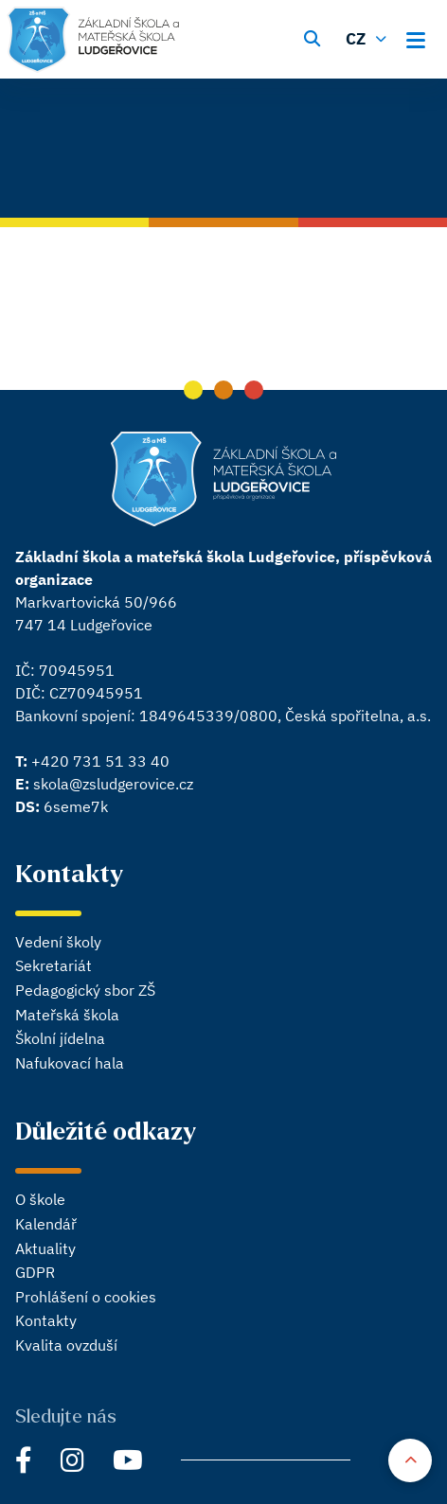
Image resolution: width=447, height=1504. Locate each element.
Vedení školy (58, 941)
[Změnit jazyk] (368, 37)
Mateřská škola (67, 1014)
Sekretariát (53, 965)
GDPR (35, 1272)
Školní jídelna (60, 1038)
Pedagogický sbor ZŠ (85, 990)
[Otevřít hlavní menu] (421, 37)
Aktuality (45, 1248)
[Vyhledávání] (311, 37)
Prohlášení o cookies (85, 1296)
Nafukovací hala (69, 1062)
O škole (40, 1199)
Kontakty (46, 1320)
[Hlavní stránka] (93, 40)
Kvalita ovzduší (66, 1345)
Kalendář (46, 1223)
